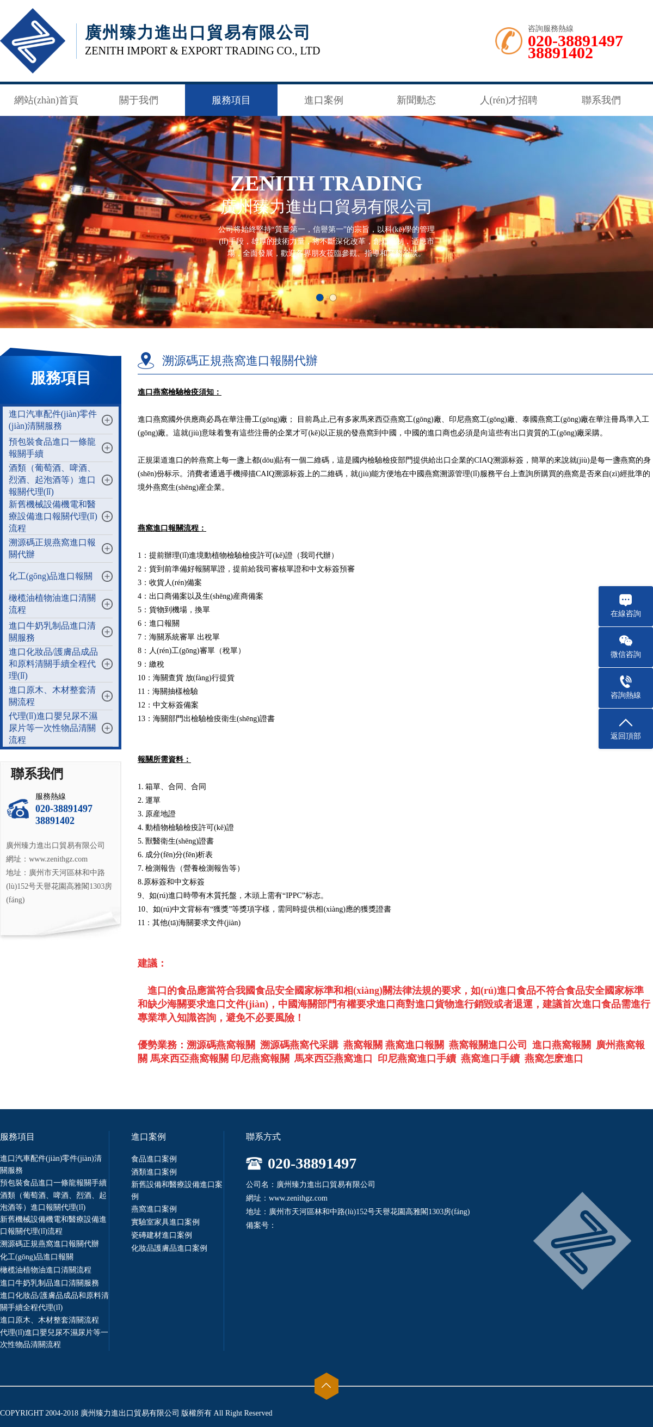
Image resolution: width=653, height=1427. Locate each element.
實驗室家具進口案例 (165, 1222)
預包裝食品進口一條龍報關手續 (53, 1183)
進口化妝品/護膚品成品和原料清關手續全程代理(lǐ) (53, 663)
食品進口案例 (154, 1159)
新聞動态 (416, 100)
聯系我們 (601, 100)
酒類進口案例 (154, 1172)
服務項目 (231, 100)
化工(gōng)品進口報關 (51, 576)
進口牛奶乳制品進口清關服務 (49, 1283)
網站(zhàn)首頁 (46, 100)
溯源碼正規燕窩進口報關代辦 (49, 1244)
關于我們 (138, 100)
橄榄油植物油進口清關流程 (45, 1270)
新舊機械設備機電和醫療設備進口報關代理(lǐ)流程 (53, 516)
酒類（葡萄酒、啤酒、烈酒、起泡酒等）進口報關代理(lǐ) (52, 479)
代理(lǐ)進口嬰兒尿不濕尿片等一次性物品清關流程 (53, 728)
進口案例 (323, 100)
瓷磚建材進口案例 (161, 1235)
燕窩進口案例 (154, 1209)
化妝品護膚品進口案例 (169, 1248)
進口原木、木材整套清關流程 (49, 1320)
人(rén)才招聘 (509, 100)
